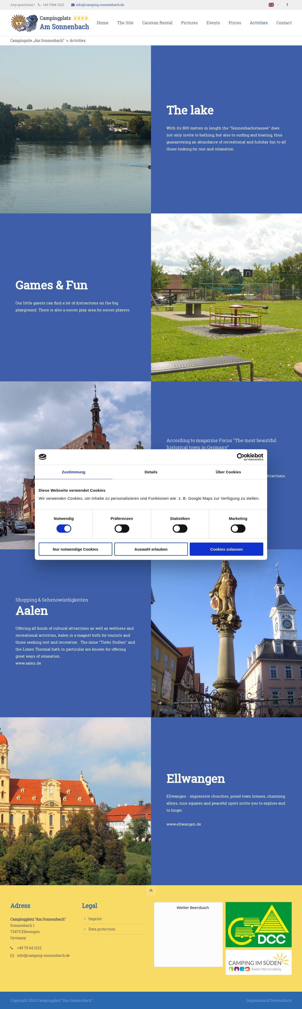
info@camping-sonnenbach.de (97, 4)
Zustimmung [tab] (73, 471)
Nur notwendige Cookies (75, 549)
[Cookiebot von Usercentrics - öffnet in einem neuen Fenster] (240, 457)
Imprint (95, 918)
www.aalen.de (28, 663)
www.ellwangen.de (183, 824)
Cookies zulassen (226, 549)
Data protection (102, 929)
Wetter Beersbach (193, 907)
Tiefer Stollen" (114, 642)
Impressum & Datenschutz (269, 1000)
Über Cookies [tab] (228, 471)
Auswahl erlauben (151, 549)
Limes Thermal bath (41, 649)
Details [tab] (151, 471)
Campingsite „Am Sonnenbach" (37, 40)
